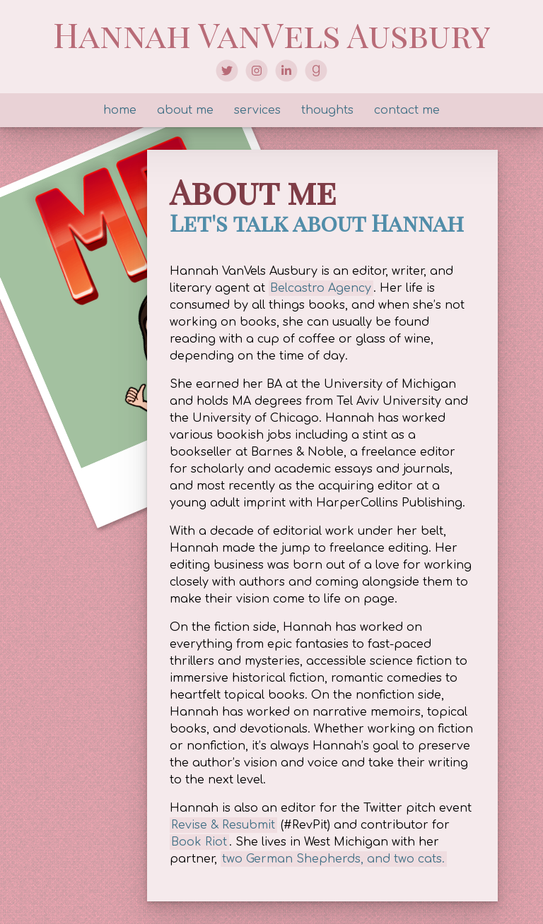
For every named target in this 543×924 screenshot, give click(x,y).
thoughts (327, 110)
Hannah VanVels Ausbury (272, 34)
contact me (407, 110)
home (119, 110)
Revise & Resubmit (223, 825)
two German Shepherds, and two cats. (333, 859)
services (257, 110)
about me (185, 110)
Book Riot (199, 842)
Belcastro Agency (320, 288)
